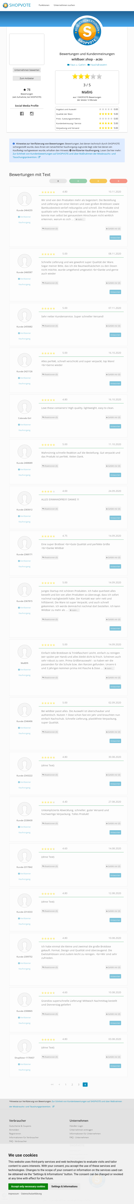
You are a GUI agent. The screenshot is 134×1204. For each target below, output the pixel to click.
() (113, 228)
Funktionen (44, 5)
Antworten (115, 237)
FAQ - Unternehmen (79, 1137)
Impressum (13, 1194)
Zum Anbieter (27, 78)
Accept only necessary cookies (28, 1186)
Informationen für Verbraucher (24, 1137)
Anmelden (14, 1129)
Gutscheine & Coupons (20, 1125)
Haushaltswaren (97, 64)
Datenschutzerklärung (31, 1194)
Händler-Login (76, 1125)
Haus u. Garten (76, 64)
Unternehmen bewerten (26, 70)
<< (52, 1084)
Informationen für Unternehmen (85, 1133)
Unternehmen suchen (64, 5)
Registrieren (15, 1133)
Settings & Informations (64, 1186)
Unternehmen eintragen (81, 1129)
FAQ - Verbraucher (18, 1141)
